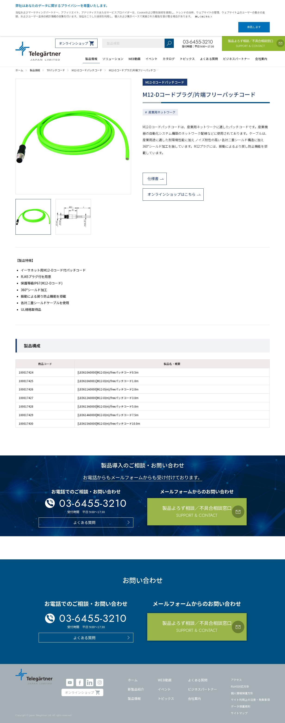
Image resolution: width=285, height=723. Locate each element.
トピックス (166, 694)
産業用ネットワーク (161, 109)
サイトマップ (239, 709)
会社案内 (194, 694)
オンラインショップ (73, 39)
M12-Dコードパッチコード (168, 78)
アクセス (236, 676)
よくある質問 (197, 676)
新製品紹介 (136, 685)
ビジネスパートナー (202, 685)
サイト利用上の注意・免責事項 (250, 696)
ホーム (133, 676)
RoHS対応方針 (240, 682)
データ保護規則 (240, 702)
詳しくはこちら (204, 16)
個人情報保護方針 (242, 689)
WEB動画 (165, 676)
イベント (164, 685)
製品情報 (134, 694)
